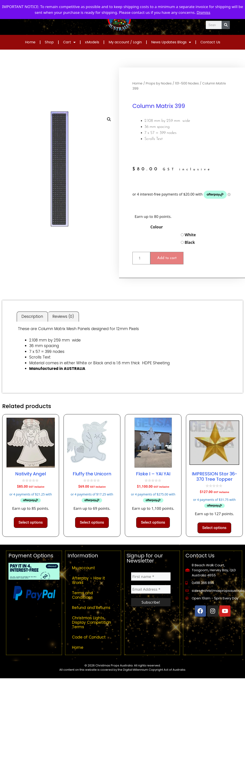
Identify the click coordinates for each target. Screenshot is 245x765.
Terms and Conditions (82, 595)
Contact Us (210, 42)
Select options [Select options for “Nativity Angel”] (31, 522)
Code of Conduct (89, 637)
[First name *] (151, 576)
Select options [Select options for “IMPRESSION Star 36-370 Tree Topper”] (214, 527)
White (188, 234)
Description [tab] (32, 316)
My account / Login (125, 42)
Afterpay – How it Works (88, 580)
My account (83, 568)
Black (188, 242)
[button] (109, 119)
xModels (92, 42)
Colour (156, 227)
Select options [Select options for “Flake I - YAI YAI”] (153, 522)
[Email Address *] (151, 589)
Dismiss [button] (203, 12)
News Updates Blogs (171, 42)
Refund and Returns (91, 607)
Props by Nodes (159, 83)
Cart (69, 42)
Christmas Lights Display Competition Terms (91, 622)
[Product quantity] (141, 258)
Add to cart (167, 258)
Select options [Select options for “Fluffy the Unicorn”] (92, 522)
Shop (49, 42)
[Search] (226, 25)
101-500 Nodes (187, 83)
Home (30, 42)
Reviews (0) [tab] (63, 316)
